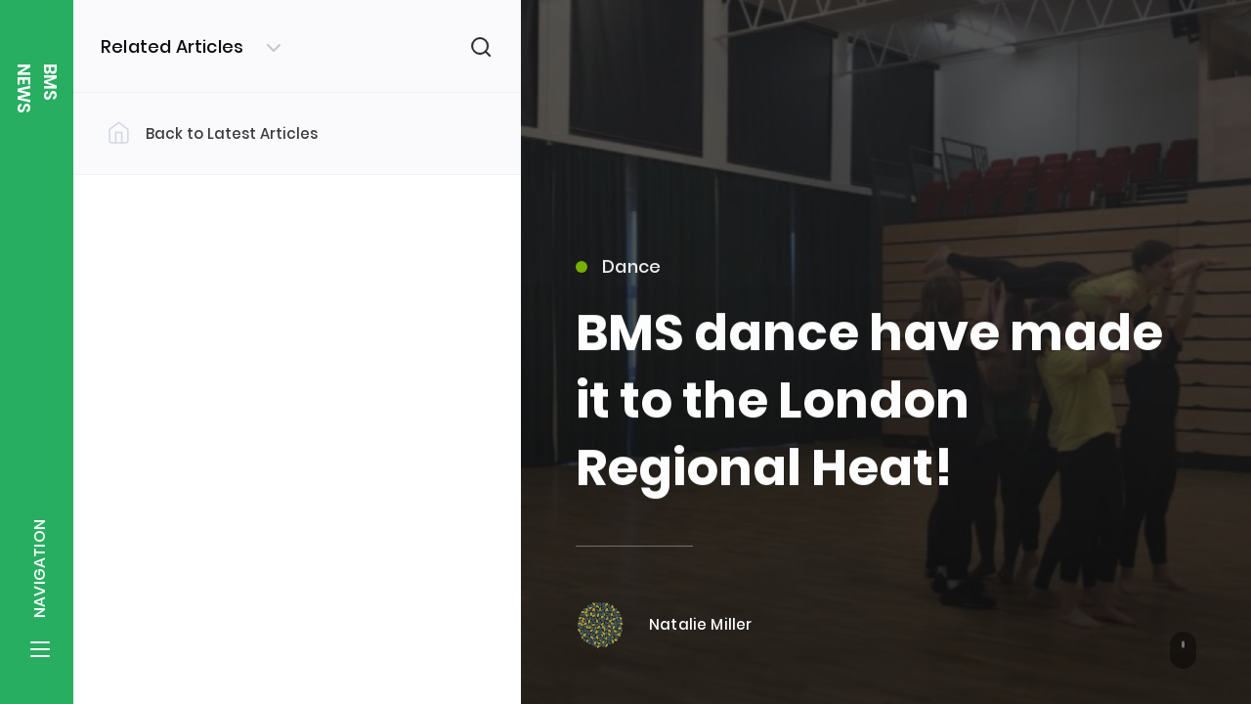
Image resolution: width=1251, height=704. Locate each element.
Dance (618, 275)
